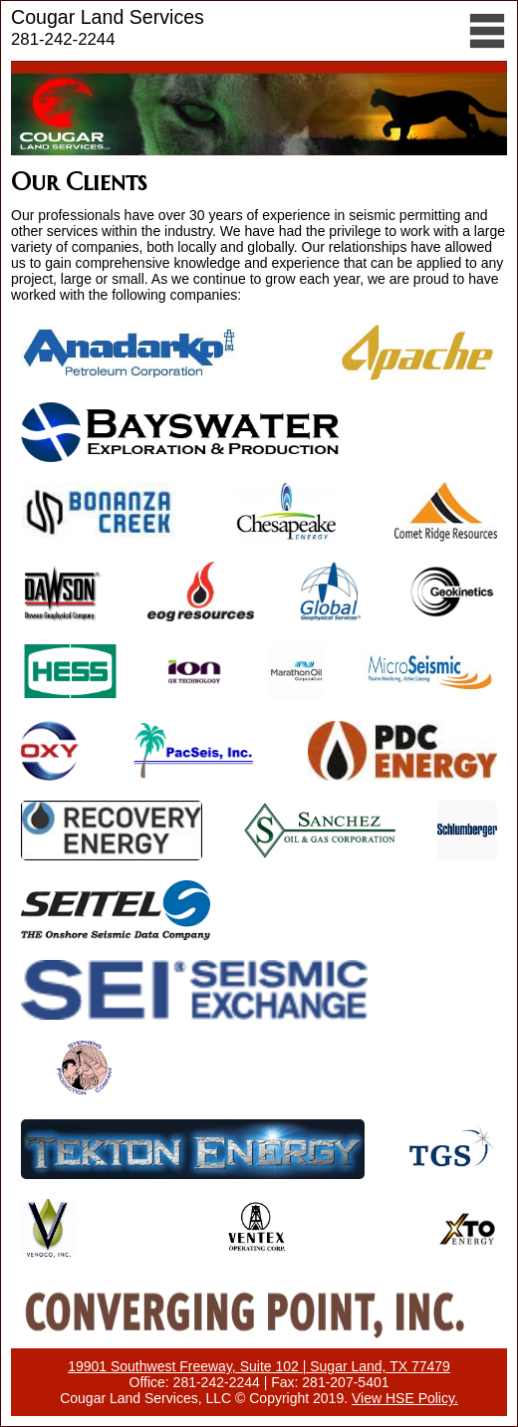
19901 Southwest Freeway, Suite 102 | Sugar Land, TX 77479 (259, 1366)
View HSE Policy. (405, 1398)
